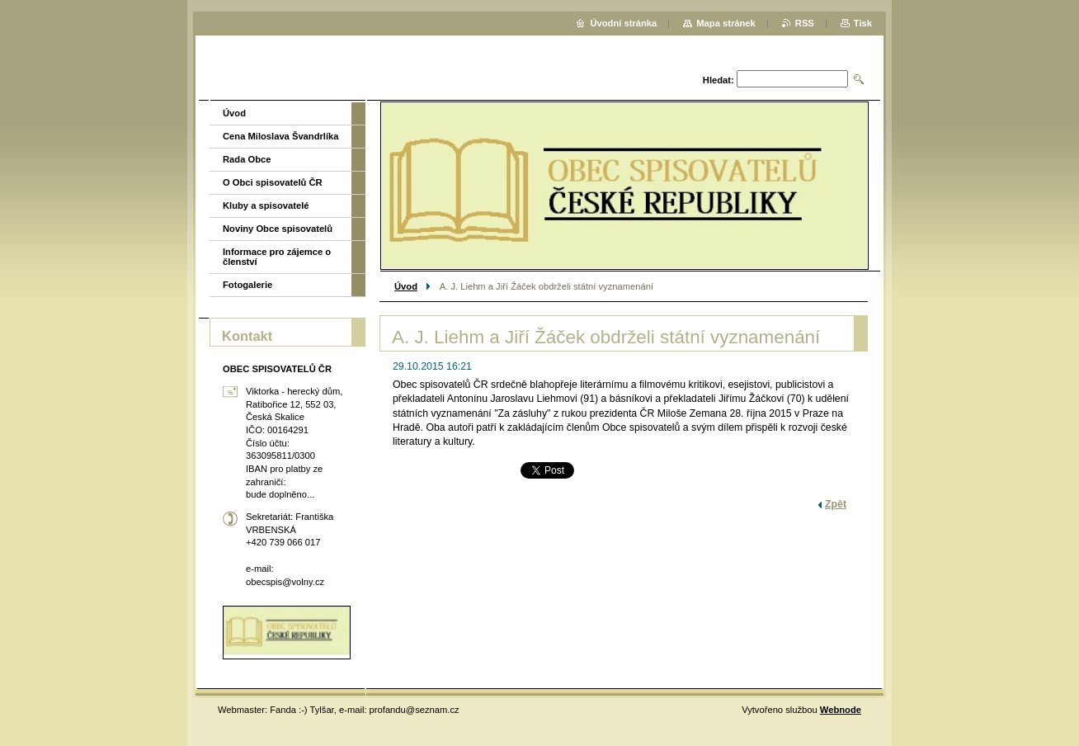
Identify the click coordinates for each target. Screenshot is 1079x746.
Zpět (835, 504)
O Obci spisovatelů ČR (273, 182)
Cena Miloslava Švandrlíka (281, 136)
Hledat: (718, 80)
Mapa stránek (726, 23)
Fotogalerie (247, 285)
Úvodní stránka (623, 23)
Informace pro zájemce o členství (277, 257)
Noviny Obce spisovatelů (277, 229)
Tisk (863, 23)
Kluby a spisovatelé (266, 205)
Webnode (840, 710)
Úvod (405, 286)
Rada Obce (247, 159)
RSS (804, 23)
